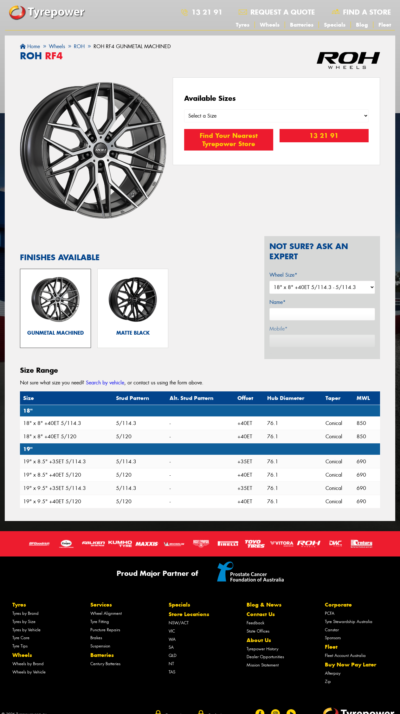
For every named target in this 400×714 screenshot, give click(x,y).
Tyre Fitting (99, 624)
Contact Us (261, 617)
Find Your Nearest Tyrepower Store (228, 140)
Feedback (255, 626)
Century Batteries (105, 667)
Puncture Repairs (105, 632)
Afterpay (332, 676)
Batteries (301, 24)
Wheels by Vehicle (29, 675)
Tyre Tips (20, 649)
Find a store (367, 12)
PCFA (329, 616)
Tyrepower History (262, 651)
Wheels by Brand (28, 667)
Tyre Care (20, 641)
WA (172, 642)
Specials (334, 24)
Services (101, 607)
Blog (362, 24)
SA (171, 650)
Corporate (338, 607)
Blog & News (264, 607)
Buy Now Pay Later (350, 667)
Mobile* (278, 328)
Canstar (332, 632)
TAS (172, 675)
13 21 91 (207, 12)
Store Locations (189, 617)
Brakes (96, 641)
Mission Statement (263, 668)
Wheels (270, 24)
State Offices (258, 634)
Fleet (384, 24)
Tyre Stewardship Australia (348, 624)
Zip (328, 684)
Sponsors (333, 641)
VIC (172, 634)
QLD (173, 658)
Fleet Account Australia (345, 658)
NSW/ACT (179, 626)
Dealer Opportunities (265, 660)
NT (171, 667)
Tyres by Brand (25, 616)
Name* (277, 302)
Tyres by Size (23, 624)
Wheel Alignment (106, 616)
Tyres (242, 24)
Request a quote (282, 12)
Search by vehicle (105, 386)
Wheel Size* (283, 275)
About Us (259, 643)
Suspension (100, 649)
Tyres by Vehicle (26, 632)
